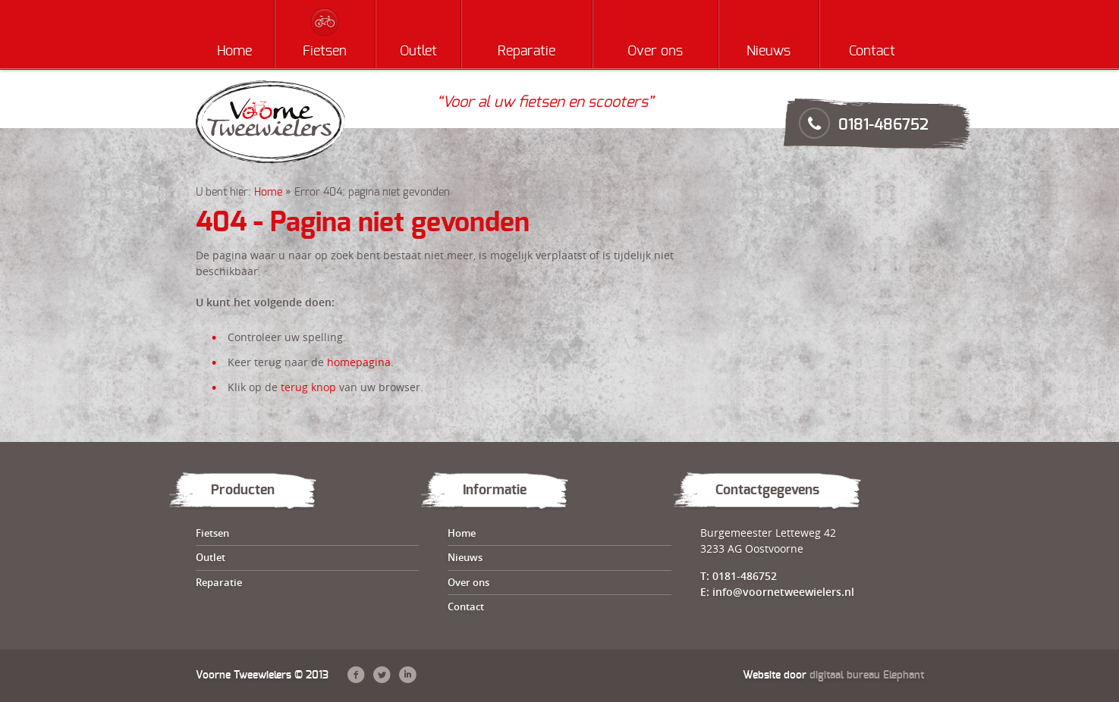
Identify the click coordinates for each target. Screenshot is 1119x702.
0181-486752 (883, 125)
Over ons (655, 51)
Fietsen (325, 51)
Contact (872, 51)
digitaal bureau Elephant (866, 675)
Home (234, 51)
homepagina (359, 362)
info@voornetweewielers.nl (783, 591)
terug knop (308, 387)
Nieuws (769, 51)
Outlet (418, 51)
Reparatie (526, 51)
